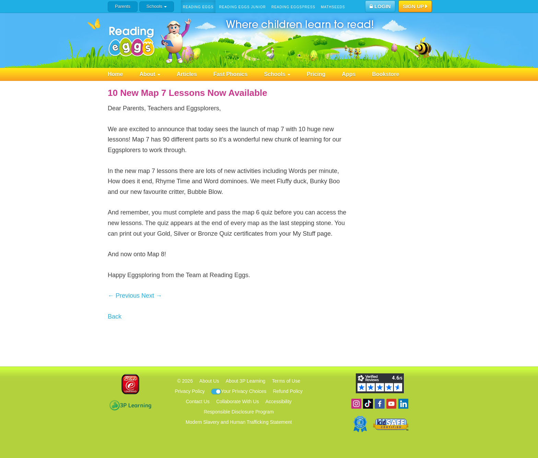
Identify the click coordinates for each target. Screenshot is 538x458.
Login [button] (380, 6)
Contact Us (197, 401)
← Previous (124, 295)
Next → (151, 295)
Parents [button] (122, 6)
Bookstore (385, 74)
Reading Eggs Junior (242, 7)
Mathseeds (333, 7)
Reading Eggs (198, 7)
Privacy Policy (189, 391)
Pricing (316, 74)
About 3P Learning (246, 381)
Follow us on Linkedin (403, 404)
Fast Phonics (230, 74)
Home (115, 74)
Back (114, 316)
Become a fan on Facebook (380, 404)
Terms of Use (286, 381)
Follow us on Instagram (356, 404)
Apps (348, 74)
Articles (187, 74)
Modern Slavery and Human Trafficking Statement (239, 422)
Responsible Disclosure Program (239, 411)
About (149, 74)
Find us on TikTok (368, 404)
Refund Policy (287, 391)
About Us (209, 381)
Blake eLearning (130, 384)
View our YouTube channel (391, 404)
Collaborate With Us (237, 401)
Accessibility (279, 401)
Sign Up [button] (415, 7)
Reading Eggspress (293, 7)
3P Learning (130, 405)
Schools (157, 6)
